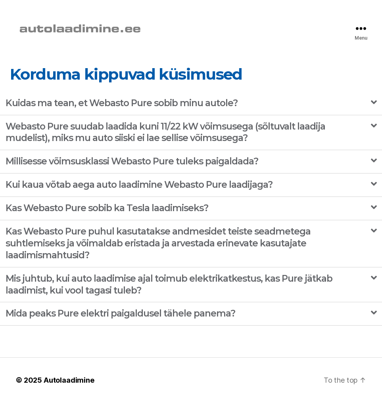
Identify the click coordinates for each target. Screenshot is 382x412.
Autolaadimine (69, 389)
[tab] (191, 112)
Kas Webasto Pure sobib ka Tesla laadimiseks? (107, 217)
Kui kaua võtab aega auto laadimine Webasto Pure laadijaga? (139, 194)
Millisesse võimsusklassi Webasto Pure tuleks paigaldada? (132, 170)
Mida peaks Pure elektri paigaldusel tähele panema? (120, 322)
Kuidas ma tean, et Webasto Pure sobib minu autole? (122, 112)
